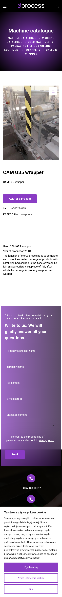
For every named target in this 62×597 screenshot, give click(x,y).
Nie (31, 589)
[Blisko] (59, 510)
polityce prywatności (28, 558)
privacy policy (46, 440)
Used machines (39, 42)
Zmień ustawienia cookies (31, 578)
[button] (57, 6)
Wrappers (33, 50)
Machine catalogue (22, 38)
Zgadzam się (31, 567)
